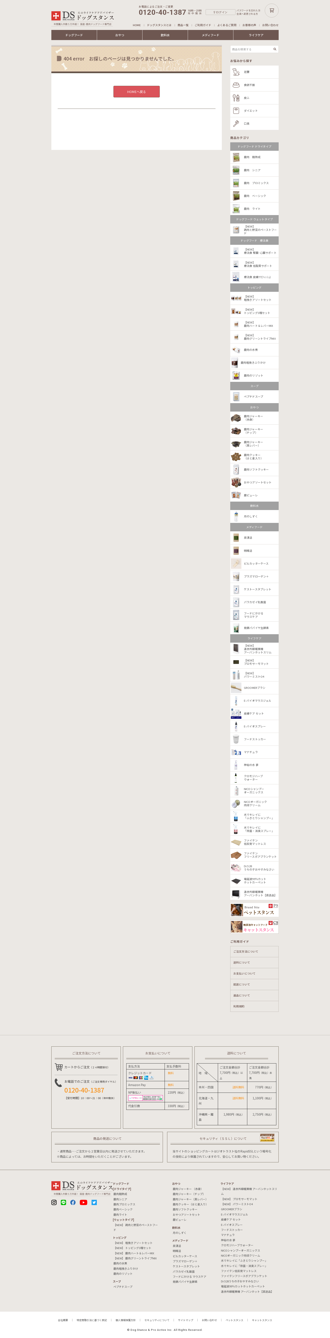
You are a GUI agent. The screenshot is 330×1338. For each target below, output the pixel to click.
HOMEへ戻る (136, 91)
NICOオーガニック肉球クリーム (240, 1255)
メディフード (210, 35)
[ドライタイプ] (122, 1189)
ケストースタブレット (186, 1266)
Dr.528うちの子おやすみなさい (240, 1281)
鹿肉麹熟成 (120, 1194)
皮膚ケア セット (231, 1219)
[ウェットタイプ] (123, 1220)
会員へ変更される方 (247, 14)
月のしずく (179, 1233)
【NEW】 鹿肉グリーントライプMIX (135, 1258)
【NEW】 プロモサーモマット (239, 1199)
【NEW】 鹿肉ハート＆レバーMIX (133, 1253)
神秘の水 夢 (228, 1240)
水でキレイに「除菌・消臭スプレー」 (244, 1266)
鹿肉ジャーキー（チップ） (189, 1194)
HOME (137, 25)
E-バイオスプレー (232, 1225)
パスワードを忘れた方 (248, 10)
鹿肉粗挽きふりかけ (125, 1269)
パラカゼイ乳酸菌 (184, 1271)
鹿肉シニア (120, 1199)
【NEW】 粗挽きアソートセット (133, 1243)
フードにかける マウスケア (189, 1277)
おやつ (119, 35)
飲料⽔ (176, 1228)
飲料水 (165, 35)
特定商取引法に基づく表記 (92, 1320)
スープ (117, 1281)
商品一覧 (183, 25)
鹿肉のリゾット (123, 1274)
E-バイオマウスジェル (234, 1214)
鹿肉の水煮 (120, 1263)
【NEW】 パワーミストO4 (237, 1204)
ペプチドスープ (122, 1287)
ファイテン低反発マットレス (239, 1271)
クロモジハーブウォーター (237, 1245)
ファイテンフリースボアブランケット (244, 1276)
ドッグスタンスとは (159, 25)
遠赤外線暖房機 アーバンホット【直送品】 (247, 1292)
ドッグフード (74, 35)
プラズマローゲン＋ (185, 1261)
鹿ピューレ (179, 1220)
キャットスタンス (262, 1320)
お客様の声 (249, 25)
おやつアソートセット (186, 1215)
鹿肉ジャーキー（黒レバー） (190, 1199)
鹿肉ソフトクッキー (185, 1209)
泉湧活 (177, 1246)
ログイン (222, 12)
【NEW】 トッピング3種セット (132, 1248)
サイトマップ (185, 1320)
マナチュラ (228, 1235)
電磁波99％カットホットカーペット (243, 1286)
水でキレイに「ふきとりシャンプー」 (244, 1261)
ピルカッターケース (185, 1256)
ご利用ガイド (203, 25)
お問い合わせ (270, 25)
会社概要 (63, 1320)
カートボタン (272, 10)
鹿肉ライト (120, 1215)
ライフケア (256, 35)
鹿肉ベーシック (123, 1209)
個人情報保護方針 (126, 1320)
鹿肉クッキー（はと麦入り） (190, 1204)
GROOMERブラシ (231, 1209)
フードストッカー (232, 1230)
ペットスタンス (234, 1320)
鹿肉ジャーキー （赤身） (188, 1189)
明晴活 (177, 1251)
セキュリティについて (156, 1320)
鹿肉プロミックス (124, 1204)
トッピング (119, 1238)
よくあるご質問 (226, 25)
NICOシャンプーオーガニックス (240, 1250)
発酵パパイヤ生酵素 (185, 1282)
